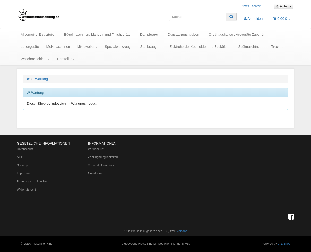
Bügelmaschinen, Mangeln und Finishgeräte (98, 34)
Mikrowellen (87, 47)
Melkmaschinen (58, 47)
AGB (20, 157)
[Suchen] (197, 17)
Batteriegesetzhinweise (32, 181)
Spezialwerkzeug (119, 47)
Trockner (279, 47)
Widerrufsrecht (26, 189)
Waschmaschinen (35, 59)
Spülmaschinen (251, 47)
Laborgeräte (30, 47)
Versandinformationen (102, 165)
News (245, 6)
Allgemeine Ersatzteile (39, 34)
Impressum (24, 173)
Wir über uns (96, 149)
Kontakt (256, 6)
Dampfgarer (150, 34)
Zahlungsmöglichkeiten (103, 157)
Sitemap (22, 165)
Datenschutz (25, 149)
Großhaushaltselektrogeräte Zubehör (238, 34)
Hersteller (65, 59)
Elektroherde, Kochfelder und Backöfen (200, 47)
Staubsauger (151, 47)
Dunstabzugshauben (184, 34)
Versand (182, 231)
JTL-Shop (284, 243)
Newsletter (95, 173)
